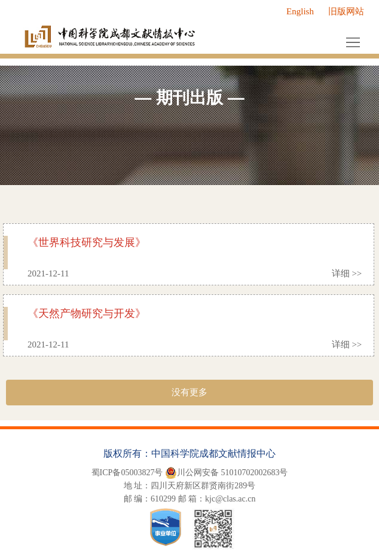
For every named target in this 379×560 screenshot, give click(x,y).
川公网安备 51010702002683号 (226, 473)
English (300, 11)
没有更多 (189, 392)
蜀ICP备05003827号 (127, 472)
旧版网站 (346, 11)
